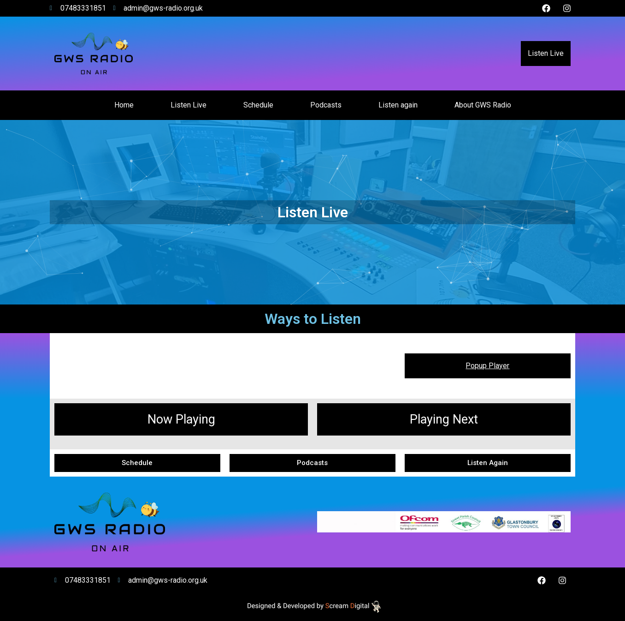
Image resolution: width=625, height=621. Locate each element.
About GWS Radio (482, 105)
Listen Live (546, 53)
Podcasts (326, 105)
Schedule (258, 105)
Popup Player (487, 365)
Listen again (398, 105)
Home (124, 105)
